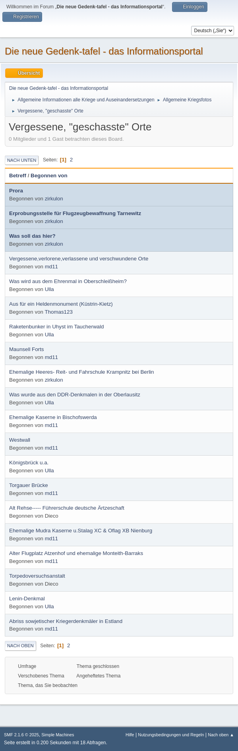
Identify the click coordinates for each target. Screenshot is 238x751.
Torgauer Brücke (28, 485)
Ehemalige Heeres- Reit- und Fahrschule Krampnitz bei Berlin (81, 372)
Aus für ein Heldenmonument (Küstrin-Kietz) (61, 304)
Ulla (49, 289)
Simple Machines (57, 734)
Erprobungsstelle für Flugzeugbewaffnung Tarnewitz (75, 213)
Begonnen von (49, 176)
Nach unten (21, 160)
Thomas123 (58, 312)
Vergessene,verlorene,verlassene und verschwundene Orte (78, 259)
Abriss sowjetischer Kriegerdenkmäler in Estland (65, 621)
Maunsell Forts (26, 349)
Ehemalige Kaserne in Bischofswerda (53, 417)
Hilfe (130, 734)
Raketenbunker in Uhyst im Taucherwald (56, 327)
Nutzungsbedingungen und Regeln (171, 734)
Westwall (19, 440)
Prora (16, 191)
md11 (51, 267)
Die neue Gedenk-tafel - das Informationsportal (104, 51)
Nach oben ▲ (221, 734)
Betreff (17, 176)
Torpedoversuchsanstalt (37, 576)
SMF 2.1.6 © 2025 (21, 734)
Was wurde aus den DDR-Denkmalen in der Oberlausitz (74, 395)
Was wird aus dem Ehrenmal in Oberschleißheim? (68, 281)
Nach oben (20, 645)
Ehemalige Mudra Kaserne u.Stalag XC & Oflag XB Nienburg (80, 531)
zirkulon (54, 199)
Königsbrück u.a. (28, 463)
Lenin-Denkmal (27, 599)
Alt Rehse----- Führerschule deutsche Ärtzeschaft (66, 508)
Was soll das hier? (32, 236)
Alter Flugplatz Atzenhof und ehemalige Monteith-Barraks (76, 553)
